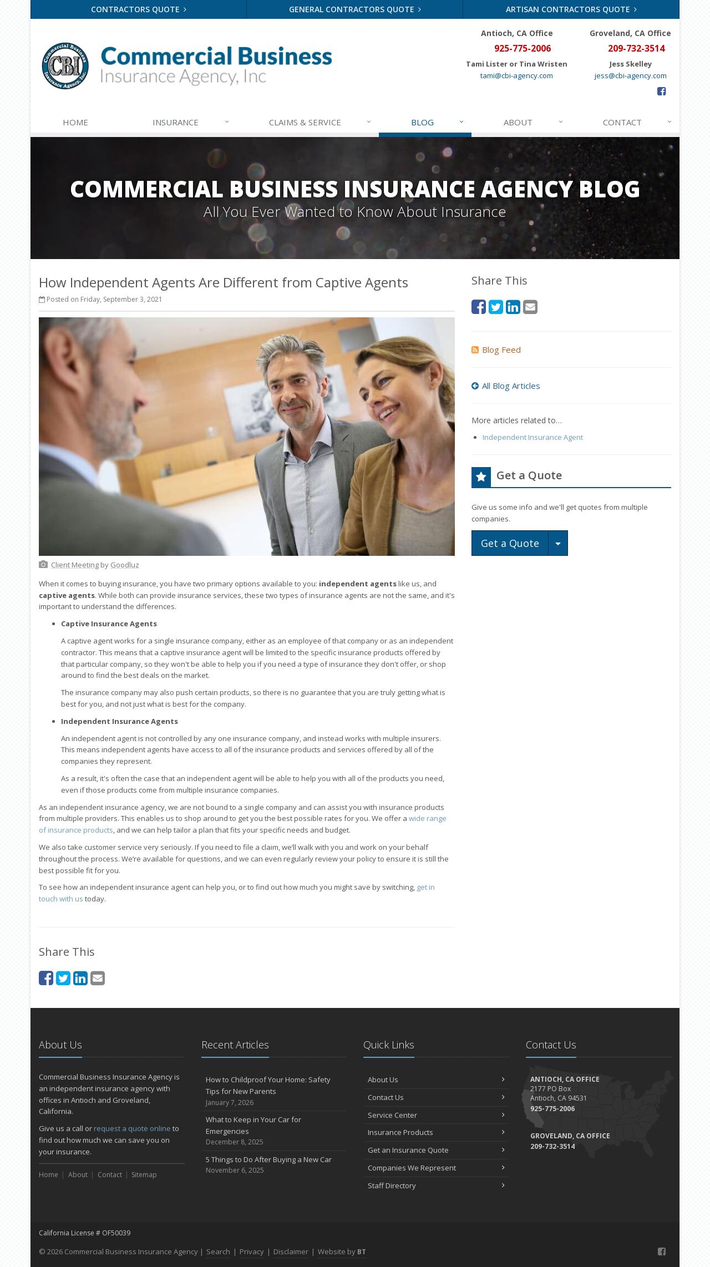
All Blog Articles (505, 385)
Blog (438, 122)
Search (218, 1251)
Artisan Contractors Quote (571, 9)
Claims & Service (320, 122)
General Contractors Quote (355, 9)
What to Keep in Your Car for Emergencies (274, 1131)
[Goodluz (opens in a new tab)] (124, 565)
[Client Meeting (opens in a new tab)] (75, 565)
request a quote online (132, 1128)
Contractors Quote (139, 9)
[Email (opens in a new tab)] (97, 977)
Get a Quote (510, 543)
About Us (436, 1079)
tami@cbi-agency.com (516, 75)
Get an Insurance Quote (436, 1150)
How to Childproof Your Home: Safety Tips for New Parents (274, 1091)
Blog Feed (496, 349)
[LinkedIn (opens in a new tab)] (80, 977)
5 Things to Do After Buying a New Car (274, 1165)
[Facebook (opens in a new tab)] (661, 91)
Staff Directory (436, 1185)
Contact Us (436, 1097)
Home (75, 122)
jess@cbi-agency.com (631, 75)
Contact (638, 122)
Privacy (252, 1251)
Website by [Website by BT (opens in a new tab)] (342, 1251)
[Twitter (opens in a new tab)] (63, 977)
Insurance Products (436, 1132)
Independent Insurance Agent (533, 437)
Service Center (436, 1115)
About (534, 122)
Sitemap (144, 1174)
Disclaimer (290, 1251)
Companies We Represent (436, 1168)
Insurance (191, 122)
